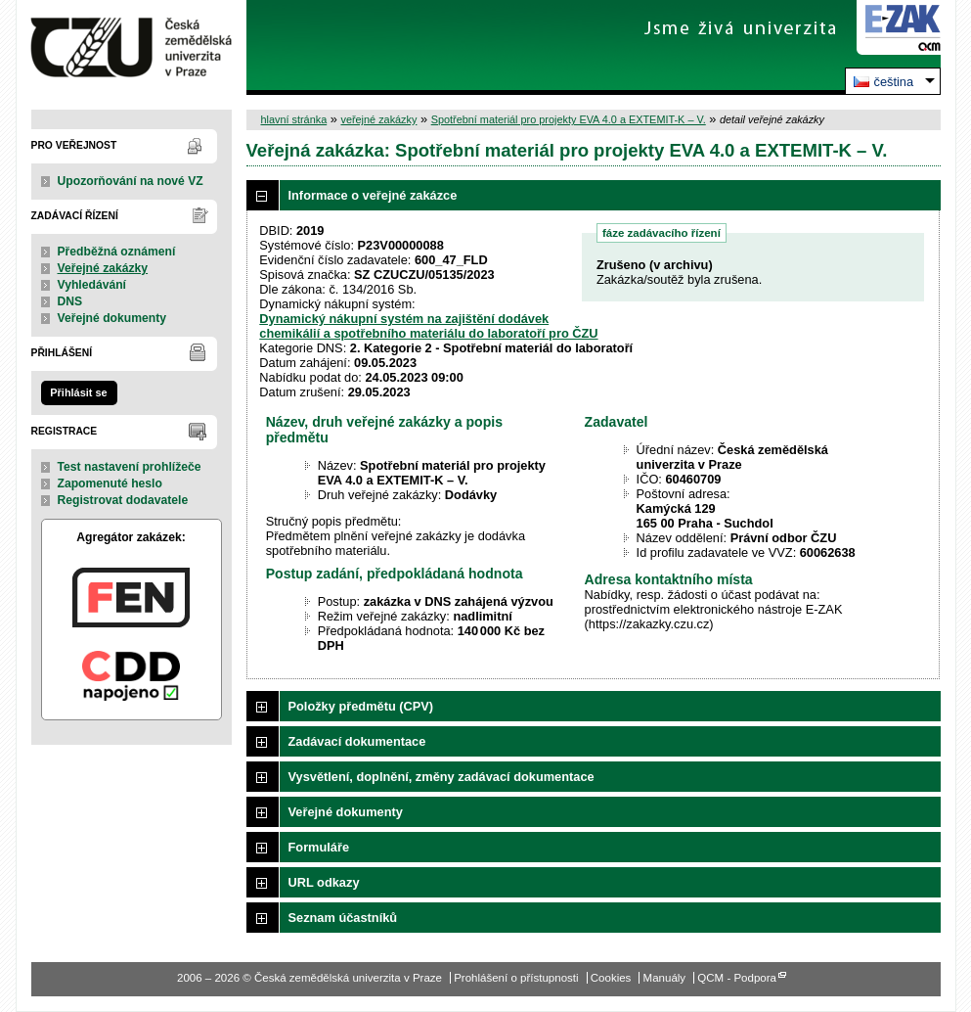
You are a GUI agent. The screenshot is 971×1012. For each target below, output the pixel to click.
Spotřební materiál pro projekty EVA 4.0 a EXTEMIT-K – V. (568, 119)
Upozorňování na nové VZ (130, 181)
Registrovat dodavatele (123, 500)
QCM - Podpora (736, 978)
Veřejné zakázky (103, 268)
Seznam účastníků (343, 917)
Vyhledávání (92, 285)
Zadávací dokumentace (357, 741)
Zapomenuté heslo (110, 483)
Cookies (611, 978)
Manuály (664, 978)
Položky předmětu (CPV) (361, 706)
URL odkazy (324, 882)
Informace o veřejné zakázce (373, 195)
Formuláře (319, 847)
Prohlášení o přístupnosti (516, 978)
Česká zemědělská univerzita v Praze (131, 47)
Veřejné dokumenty (112, 318)
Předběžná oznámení (117, 251)
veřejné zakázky (378, 119)
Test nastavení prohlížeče (129, 467)
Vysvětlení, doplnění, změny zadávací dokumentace (441, 776)
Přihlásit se (78, 392)
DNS (70, 301)
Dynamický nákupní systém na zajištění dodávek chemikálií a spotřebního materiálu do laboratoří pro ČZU (428, 326)
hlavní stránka (294, 119)
